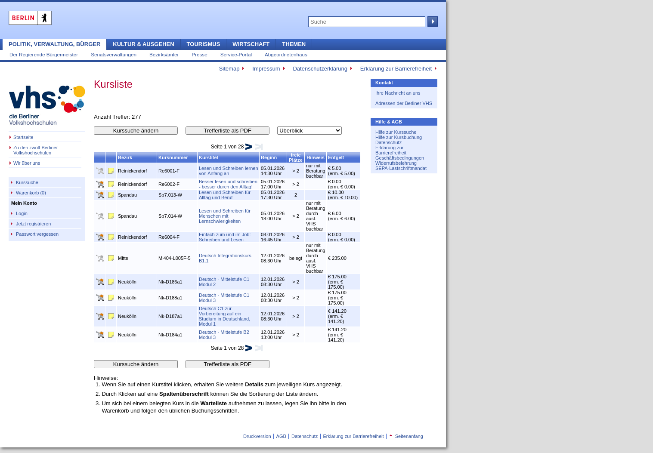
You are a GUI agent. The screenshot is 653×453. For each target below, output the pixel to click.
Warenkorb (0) (31, 192)
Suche (431, 21)
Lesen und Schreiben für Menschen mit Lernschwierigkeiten (225, 216)
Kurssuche (27, 182)
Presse (199, 54)
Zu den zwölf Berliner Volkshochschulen (35, 150)
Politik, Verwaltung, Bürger (54, 44)
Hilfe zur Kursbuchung (398, 137)
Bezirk (125, 157)
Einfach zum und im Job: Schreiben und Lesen (225, 237)
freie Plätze (296, 157)
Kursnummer (173, 157)
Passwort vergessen (37, 234)
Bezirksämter (164, 54)
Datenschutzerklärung (320, 68)
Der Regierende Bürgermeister (43, 54)
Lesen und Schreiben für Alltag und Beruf (225, 195)
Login (22, 213)
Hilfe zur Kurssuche (395, 132)
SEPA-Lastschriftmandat (401, 168)
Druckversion (257, 436)
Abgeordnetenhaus (286, 54)
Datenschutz (388, 142)
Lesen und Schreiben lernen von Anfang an (228, 171)
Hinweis (315, 157)
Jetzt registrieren (33, 223)
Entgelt (336, 157)
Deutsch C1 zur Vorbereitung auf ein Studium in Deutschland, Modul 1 (224, 316)
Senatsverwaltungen (113, 54)
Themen (294, 44)
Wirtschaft (250, 44)
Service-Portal (236, 54)
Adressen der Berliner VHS (403, 103)
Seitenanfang (406, 436)
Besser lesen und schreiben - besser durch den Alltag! (228, 184)
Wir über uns (26, 163)
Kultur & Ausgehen (143, 44)
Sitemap (229, 68)
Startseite (23, 137)
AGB (281, 436)
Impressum (266, 68)
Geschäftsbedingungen (399, 157)
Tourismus (203, 44)
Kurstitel (208, 157)
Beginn (269, 157)
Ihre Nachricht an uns (398, 93)
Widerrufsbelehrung (396, 163)
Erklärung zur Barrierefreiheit (396, 68)
